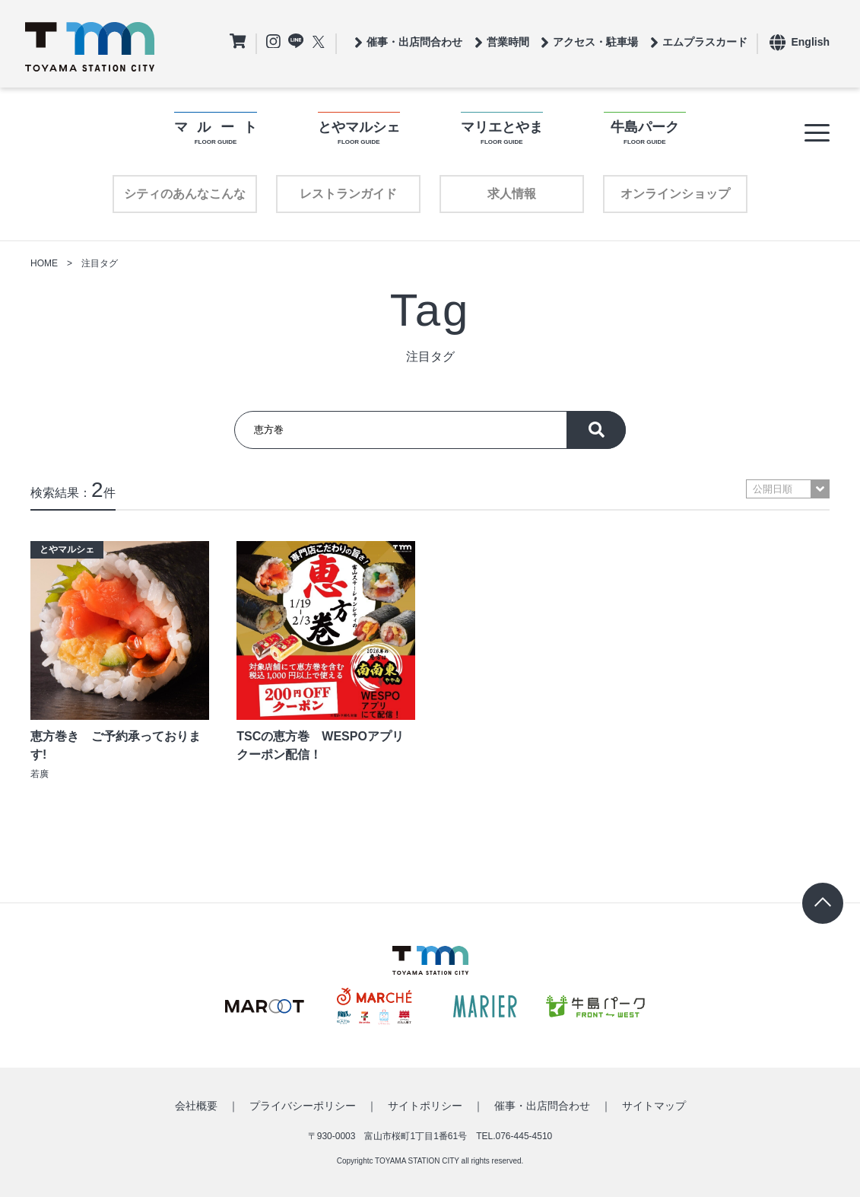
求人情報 (511, 193)
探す (596, 430)
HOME (44, 263)
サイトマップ (654, 1106)
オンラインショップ (675, 193)
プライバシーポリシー (302, 1106)
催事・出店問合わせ (542, 1106)
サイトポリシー (425, 1106)
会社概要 (196, 1106)
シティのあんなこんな (185, 193)
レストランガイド (348, 193)
